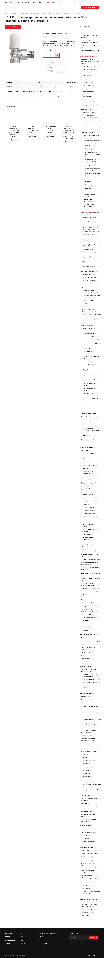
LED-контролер (88, 520)
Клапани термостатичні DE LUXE (91, 343)
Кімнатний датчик (88, 510)
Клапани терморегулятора (88, 109)
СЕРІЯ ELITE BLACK (88, 760)
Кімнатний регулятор (89, 516)
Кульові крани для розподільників (90, 559)
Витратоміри (85, 468)
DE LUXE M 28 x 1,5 (89, 333)
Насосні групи (84, 885)
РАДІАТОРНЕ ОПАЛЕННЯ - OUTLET (91, 45)
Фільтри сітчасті (85, 655)
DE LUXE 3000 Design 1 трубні (92, 379)
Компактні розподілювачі (89, 465)
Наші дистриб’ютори (10, 940)
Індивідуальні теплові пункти (88, 829)
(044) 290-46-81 (43, 941)
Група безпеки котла (86, 856)
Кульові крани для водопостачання (90, 706)
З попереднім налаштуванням (92, 135)
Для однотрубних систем (89, 277)
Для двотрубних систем (88, 280)
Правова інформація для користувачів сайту (15, 955)
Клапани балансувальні (88, 716)
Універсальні (85, 283)
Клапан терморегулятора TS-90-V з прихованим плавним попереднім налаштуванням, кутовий (14, 132)
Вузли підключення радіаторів (89, 271)
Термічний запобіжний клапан (89, 853)
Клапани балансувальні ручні (89, 588)
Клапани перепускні (86, 602)
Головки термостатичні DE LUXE (91, 328)
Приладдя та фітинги (88, 404)
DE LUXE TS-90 (88, 352)
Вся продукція (85, 26)
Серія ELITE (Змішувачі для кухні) (91, 784)
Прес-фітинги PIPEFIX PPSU (90, 679)
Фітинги (83, 443)
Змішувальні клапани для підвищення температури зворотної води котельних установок (90, 865)
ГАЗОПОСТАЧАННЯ (85, 811)
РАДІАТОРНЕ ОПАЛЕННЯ (87, 56)
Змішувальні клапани (86, 735)
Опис (13, 26)
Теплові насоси (85, 915)
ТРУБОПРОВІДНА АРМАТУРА (88, 634)
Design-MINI (87, 82)
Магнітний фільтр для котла (88, 882)
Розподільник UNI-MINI (88, 453)
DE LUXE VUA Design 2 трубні (92, 393)
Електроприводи (86, 614)
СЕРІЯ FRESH (86, 776)
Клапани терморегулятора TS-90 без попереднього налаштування (92, 186)
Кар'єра (53, 2)
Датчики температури (88, 841)
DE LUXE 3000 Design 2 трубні (92, 374)
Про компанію (8, 2)
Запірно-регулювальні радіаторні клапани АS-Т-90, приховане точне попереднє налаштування (91, 219)
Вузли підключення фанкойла (89, 606)
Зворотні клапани (85, 696)
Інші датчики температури (91, 501)
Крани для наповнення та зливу (89, 640)
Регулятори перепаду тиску (88, 591)
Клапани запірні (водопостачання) (91, 719)
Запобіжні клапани (86, 860)
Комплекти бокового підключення (91, 319)
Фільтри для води (85, 699)
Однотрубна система (88, 112)
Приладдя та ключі (87, 234)
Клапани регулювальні (87, 599)
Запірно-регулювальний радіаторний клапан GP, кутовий (32, 130)
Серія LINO (85, 754)
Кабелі (85, 504)
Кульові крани (84, 637)
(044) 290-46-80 (43, 940)
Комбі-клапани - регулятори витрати (90, 594)
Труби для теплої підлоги (88, 482)
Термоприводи (86, 534)
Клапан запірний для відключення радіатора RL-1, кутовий (50, 130)
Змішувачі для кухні (86, 781)
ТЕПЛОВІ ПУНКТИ (85, 825)
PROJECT (86, 75)
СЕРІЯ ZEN (85, 770)
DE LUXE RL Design (89, 364)
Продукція (17, 2)
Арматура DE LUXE (86, 325)
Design (86, 79)
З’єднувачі (85, 435)
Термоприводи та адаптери (89, 617)
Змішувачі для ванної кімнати (89, 751)
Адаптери (85, 620)
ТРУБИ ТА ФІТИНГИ (85, 666)
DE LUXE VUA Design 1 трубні (92, 398)
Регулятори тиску (85, 703)
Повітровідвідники (86, 661)
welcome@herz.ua (44, 946)
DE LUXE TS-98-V (88, 348)
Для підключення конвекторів (90, 287)
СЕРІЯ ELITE (86, 757)
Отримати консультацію (90, 7)
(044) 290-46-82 (43, 943)
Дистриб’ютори (25, 2)
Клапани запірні (85, 644)
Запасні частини (88, 300)
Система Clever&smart (88, 497)
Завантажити (61, 72)
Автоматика (84, 835)
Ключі (85, 303)
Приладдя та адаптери (88, 104)
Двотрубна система (87, 132)
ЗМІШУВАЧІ (83, 748)
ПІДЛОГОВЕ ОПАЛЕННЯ (86, 447)
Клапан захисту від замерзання (89, 850)
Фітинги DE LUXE (88, 408)
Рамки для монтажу (89, 507)
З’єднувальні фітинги (86, 439)
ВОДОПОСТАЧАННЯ (85, 693)
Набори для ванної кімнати (88, 806)
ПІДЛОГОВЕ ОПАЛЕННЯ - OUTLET (90, 50)
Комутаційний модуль (89, 513)
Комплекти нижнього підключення (91, 314)
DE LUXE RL (87, 361)
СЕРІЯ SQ (85, 763)
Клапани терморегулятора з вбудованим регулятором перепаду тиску (90, 61)
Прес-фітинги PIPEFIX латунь (90, 682)
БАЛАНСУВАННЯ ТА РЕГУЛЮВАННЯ (90, 573)
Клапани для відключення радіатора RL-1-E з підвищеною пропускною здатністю (90, 250)
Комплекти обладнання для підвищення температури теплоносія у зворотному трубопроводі (91, 876)
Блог (22, 936)
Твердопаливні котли (86, 909)
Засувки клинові (85, 652)
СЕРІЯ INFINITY (86, 773)
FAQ (22, 940)
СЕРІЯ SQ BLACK (87, 767)
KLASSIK (86, 72)
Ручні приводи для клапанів (88, 413)
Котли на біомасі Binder (87, 912)
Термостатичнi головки (87, 66)
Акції (48, 2)
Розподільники (85, 450)
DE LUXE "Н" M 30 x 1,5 (90, 339)
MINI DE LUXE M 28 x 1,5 (90, 336)
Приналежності (85, 630)
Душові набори (85, 795)
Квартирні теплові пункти (87, 832)
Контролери (85, 838)
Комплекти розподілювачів (89, 462)
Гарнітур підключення (88, 274)
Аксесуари (84, 803)
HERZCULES (87, 85)
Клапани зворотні (85, 658)
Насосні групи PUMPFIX (88, 888)
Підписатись (93, 937)
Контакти (60, 2)
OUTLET (82, 32)
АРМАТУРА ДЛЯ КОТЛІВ (86, 847)
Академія (34, 2)
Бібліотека (41, 2)
